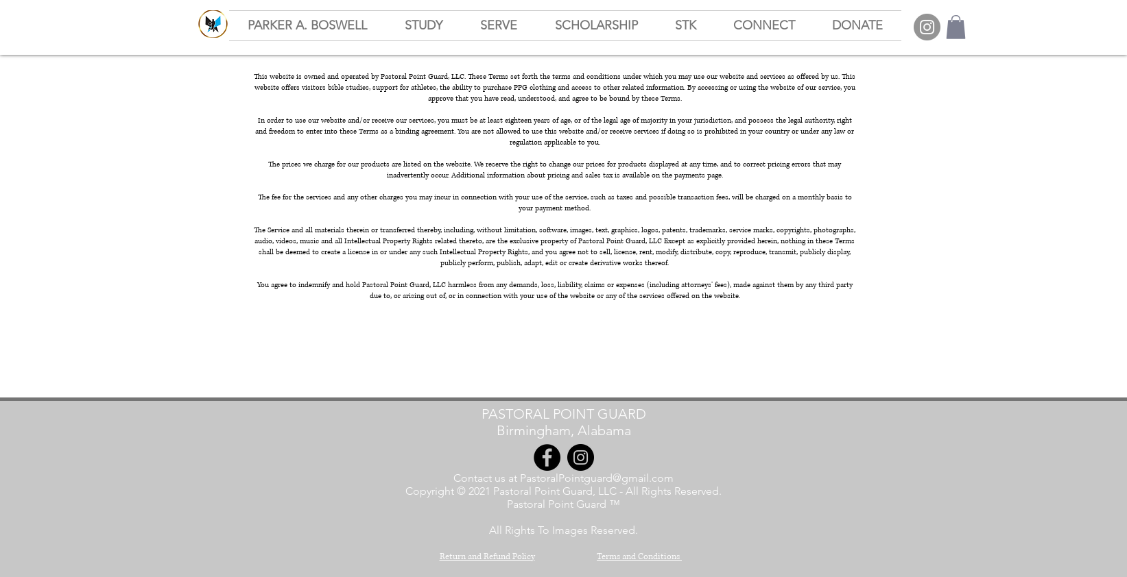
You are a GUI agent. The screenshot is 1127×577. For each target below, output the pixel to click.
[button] (956, 27)
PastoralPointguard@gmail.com (597, 477)
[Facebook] (547, 457)
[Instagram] (927, 27)
